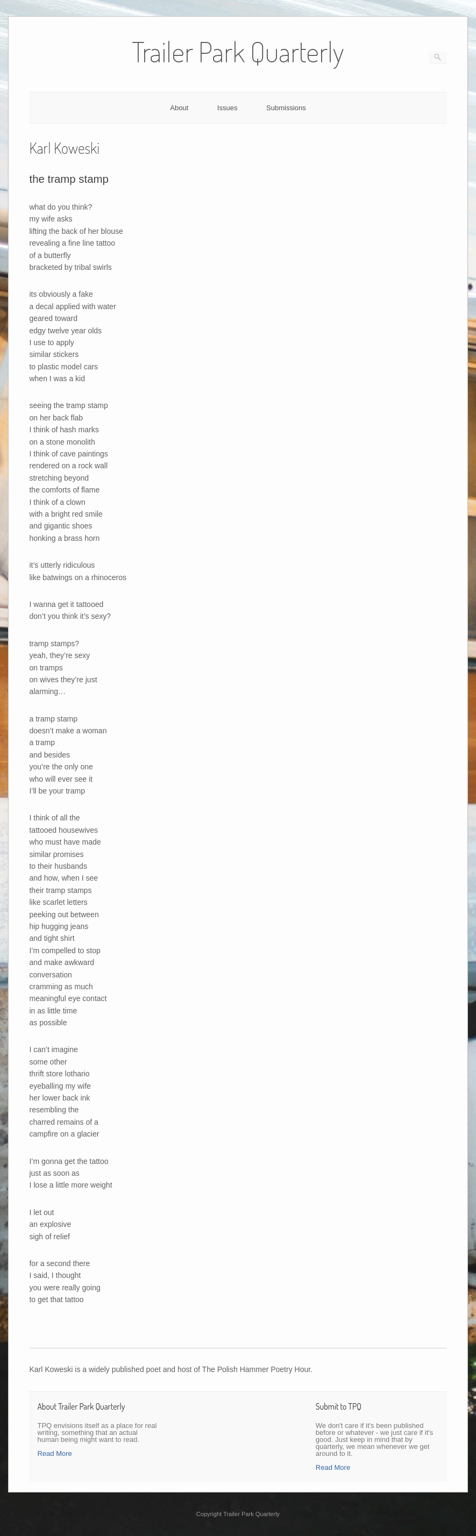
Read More (54, 1453)
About (179, 108)
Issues (227, 108)
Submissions (286, 108)
